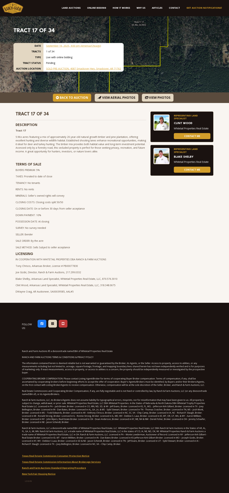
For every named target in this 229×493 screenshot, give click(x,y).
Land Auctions (71, 8)
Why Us (141, 8)
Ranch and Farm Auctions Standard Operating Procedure (54, 467)
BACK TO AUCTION (72, 98)
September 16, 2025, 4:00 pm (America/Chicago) (73, 45)
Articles (157, 8)
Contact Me (192, 136)
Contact (174, 8)
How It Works (121, 8)
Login (28, 481)
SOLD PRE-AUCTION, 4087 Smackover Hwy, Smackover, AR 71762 (83, 68)
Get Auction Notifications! (204, 8)
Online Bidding (96, 8)
